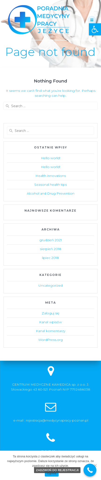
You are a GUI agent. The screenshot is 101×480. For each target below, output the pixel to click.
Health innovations (50, 176)
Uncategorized (50, 285)
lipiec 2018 (50, 258)
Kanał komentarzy (50, 331)
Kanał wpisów (50, 322)
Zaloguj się (50, 313)
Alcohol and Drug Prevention (50, 193)
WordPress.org (50, 340)
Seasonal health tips (50, 184)
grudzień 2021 (50, 240)
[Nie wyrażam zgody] (95, 465)
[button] (95, 29)
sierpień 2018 (50, 249)
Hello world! (50, 158)
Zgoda (51, 473)
